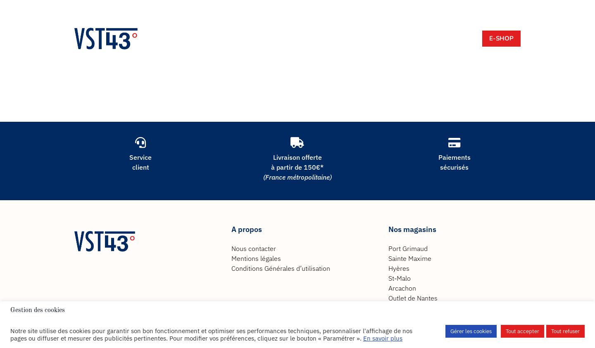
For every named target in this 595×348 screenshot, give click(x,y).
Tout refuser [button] (565, 331)
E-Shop (501, 38)
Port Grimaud (408, 248)
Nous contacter (253, 248)
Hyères (398, 268)
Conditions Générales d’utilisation (280, 268)
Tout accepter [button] (522, 331)
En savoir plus (382, 338)
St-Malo (399, 278)
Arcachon (402, 288)
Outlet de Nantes (413, 298)
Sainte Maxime (409, 258)
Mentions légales (256, 258)
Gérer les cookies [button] (471, 331)
